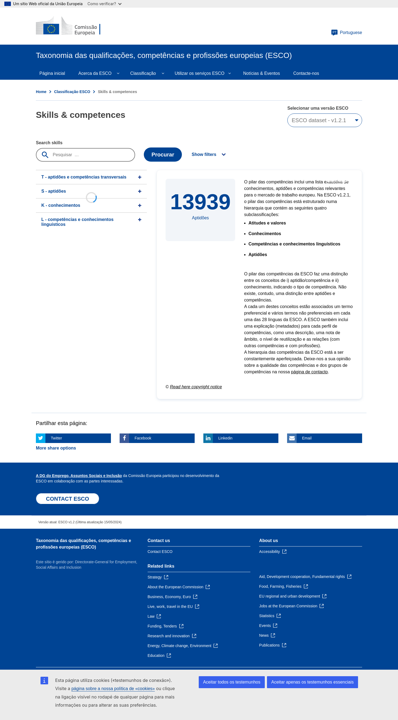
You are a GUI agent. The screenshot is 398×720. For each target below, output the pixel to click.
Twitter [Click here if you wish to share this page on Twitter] (56, 438)
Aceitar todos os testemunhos (231, 682)
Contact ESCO (160, 551)
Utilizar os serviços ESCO (199, 73)
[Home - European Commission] (75, 26)
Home (41, 92)
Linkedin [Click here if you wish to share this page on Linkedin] (225, 438)
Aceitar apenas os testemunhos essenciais (312, 682)
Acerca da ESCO (94, 73)
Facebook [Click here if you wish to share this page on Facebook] (143, 438)
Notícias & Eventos (261, 73)
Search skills (49, 142)
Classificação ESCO (72, 92)
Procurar (162, 155)
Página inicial (52, 73)
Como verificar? (105, 3)
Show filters (204, 154)
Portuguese (346, 32)
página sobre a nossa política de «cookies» (113, 688)
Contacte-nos (306, 73)
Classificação (143, 73)
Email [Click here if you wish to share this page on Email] (307, 438)
